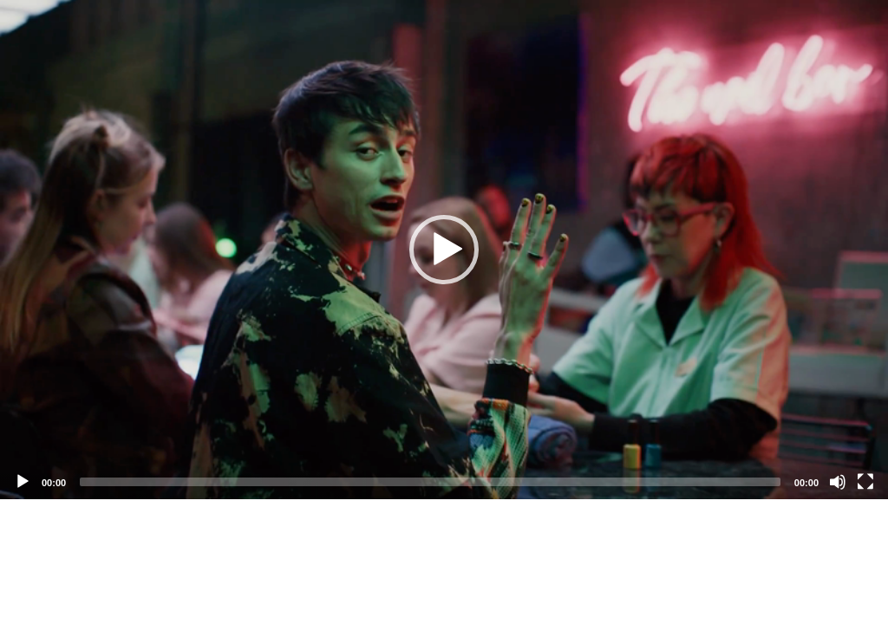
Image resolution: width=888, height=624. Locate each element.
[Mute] (837, 482)
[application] (444, 249)
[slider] (430, 482)
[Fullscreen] (865, 482)
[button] (444, 249)
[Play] (22, 482)
